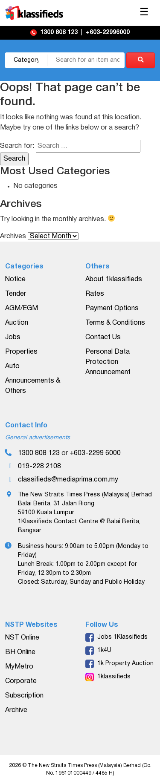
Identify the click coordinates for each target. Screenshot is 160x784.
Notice (15, 279)
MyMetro (19, 667)
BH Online (20, 652)
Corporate (21, 681)
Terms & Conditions (115, 323)
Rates (94, 294)
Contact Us (103, 337)
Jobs (12, 337)
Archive (16, 710)
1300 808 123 (59, 32)
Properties (21, 352)
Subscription (24, 696)
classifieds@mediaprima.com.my (68, 480)
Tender (15, 294)
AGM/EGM (21, 308)
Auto (12, 366)
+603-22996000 (108, 32)
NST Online (22, 638)
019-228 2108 (39, 467)
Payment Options (112, 308)
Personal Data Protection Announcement (108, 362)
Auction (16, 323)
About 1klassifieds (113, 279)
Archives (13, 236)
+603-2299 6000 (95, 453)
